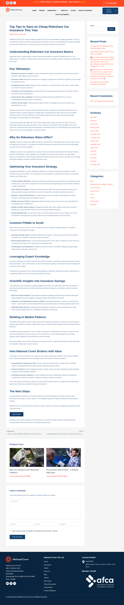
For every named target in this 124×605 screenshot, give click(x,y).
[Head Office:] (83, 560)
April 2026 (93, 125)
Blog (23, 474)
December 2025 (95, 139)
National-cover (95, 196)
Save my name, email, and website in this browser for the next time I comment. (35, 529)
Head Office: (90, 560)
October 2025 (94, 146)
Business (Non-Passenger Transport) (102, 189)
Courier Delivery (95, 192)
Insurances (45, 10)
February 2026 (95, 132)
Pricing (35, 10)
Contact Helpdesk (75, 10)
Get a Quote (16, 412)
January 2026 (94, 135)
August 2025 (94, 152)
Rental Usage (94, 206)
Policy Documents (91, 10)
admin (92, 103)
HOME (29, 10)
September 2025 (95, 149)
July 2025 (93, 156)
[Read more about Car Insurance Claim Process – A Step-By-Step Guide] (63, 456)
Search (92, 24)
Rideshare (93, 209)
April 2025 (93, 166)
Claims (64, 10)
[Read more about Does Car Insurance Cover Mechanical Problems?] (27, 456)
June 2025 (93, 159)
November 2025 (95, 142)
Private (92, 202)
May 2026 (93, 122)
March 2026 (94, 129)
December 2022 (95, 169)
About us (56, 10)
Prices (92, 199)
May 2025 (93, 162)
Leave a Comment (15, 474)
